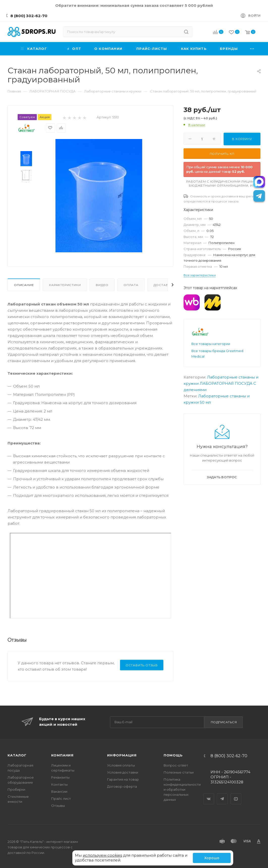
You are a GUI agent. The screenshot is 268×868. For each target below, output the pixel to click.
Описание (24, 285)
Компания (62, 755)
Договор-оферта (122, 786)
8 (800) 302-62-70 (28, 15)
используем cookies (102, 855)
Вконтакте (208, 794)
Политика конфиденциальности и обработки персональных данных (182, 789)
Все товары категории (210, 344)
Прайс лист (61, 798)
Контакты (59, 784)
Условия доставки (122, 772)
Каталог (17, 755)
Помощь (173, 755)
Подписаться (224, 722)
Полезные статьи (179, 772)
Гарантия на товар (123, 779)
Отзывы (58, 806)
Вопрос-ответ (176, 765)
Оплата (131, 285)
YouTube (236, 794)
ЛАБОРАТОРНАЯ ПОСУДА (226, 383)
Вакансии (59, 791)
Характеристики (65, 285)
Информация (122, 755)
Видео (102, 285)
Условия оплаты (121, 765)
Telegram (222, 794)
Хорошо (211, 858)
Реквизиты (60, 777)
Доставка (163, 285)
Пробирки (16, 789)
